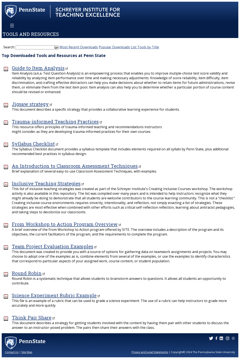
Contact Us (12, 352)
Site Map (26, 352)
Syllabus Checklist (33, 144)
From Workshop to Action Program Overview (65, 224)
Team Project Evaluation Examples (52, 246)
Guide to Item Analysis (38, 68)
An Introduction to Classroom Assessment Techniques (75, 166)
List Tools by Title (145, 47)
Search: (9, 47)
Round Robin (27, 273)
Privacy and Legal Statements (150, 352)
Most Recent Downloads (78, 47)
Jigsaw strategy (30, 104)
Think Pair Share (31, 317)
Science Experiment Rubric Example (54, 295)
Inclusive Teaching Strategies (46, 183)
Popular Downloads (114, 47)
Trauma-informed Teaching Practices (55, 121)
